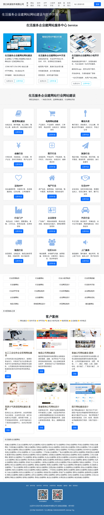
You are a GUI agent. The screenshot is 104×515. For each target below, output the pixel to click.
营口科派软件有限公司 (13, 4)
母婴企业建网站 (52, 465)
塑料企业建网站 (78, 472)
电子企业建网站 (59, 444)
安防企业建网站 (82, 447)
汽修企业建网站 (13, 449)
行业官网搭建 (90, 278)
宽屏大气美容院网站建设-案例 (18, 408)
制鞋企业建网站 (19, 462)
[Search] (83, 4)
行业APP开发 (14, 291)
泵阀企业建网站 (42, 447)
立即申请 (19, 81)
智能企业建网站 (85, 462)
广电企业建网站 (64, 452)
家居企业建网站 (63, 457)
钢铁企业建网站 (13, 475)
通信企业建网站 (25, 449)
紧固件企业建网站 (15, 457)
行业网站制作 (39, 291)
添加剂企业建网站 (29, 455)
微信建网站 (89, 304)
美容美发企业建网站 (34, 460)
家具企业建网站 (90, 457)
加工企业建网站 (49, 449)
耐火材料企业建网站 (77, 452)
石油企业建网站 (85, 475)
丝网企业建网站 (49, 475)
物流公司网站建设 (46, 352)
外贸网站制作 (65, 304)
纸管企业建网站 (42, 455)
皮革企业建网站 (37, 475)
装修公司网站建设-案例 (82, 352)
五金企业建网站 (23, 444)
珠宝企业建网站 (16, 465)
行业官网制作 (14, 278)
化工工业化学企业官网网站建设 (18, 354)
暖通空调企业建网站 (14, 455)
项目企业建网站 (18, 470)
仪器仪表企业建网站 (68, 447)
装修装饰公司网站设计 (48, 406)
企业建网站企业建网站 (72, 467)
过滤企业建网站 (37, 449)
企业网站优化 (90, 297)
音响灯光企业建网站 (33, 462)
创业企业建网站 (30, 470)
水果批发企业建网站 (66, 477)
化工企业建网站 (37, 472)
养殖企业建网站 (40, 477)
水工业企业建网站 (35, 452)
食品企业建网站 (52, 477)
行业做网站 (39, 284)
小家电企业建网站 (48, 462)
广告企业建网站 (18, 467)
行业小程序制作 (64, 278)
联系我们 (68, 4)
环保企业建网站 (83, 444)
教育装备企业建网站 (62, 460)
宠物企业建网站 (40, 465)
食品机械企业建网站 (81, 477)
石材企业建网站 (73, 475)
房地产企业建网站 (65, 472)
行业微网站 (14, 284)
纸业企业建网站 (54, 447)
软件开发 (38, 4)
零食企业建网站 (73, 462)
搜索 (97, 4)
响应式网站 (14, 304)
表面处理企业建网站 (50, 472)
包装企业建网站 (11, 452)
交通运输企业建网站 (55, 467)
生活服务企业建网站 (12, 439)
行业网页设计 (65, 284)
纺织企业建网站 (25, 472)
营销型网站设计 (39, 304)
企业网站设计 (65, 297)
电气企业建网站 (35, 444)
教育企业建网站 (30, 467)
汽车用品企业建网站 (75, 449)
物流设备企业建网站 (69, 455)
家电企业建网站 (38, 457)
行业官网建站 (65, 291)
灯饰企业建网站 (71, 444)
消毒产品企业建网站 (66, 465)
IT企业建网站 (27, 457)
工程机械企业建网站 (16, 447)
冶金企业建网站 (13, 472)
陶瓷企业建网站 (16, 477)
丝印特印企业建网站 (90, 449)
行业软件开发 (90, 284)
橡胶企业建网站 (25, 475)
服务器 (59, 4)
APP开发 (45, 4)
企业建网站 (39, 297)
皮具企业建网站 (61, 462)
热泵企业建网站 (83, 455)
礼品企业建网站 (51, 457)
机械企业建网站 (11, 444)
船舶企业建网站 (42, 470)
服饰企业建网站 (88, 460)
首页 (27, 4)
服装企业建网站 (49, 460)
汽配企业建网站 (30, 447)
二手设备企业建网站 (50, 452)
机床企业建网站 (47, 444)
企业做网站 (14, 297)
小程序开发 (52, 4)
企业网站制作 (90, 291)
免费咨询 (9, 81)
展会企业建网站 (87, 467)
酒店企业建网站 (21, 460)
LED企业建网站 (22, 452)
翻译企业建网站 (70, 470)
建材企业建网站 (82, 470)
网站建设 (32, 4)
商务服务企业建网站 (81, 465)
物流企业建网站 (42, 467)
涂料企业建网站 (61, 475)
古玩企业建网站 (76, 460)
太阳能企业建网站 (55, 455)
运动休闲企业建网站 (76, 457)
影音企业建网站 (28, 465)
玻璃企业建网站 (28, 477)
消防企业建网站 (61, 449)
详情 (8, 376)
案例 (64, 4)
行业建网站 (39, 278)
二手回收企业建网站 (55, 470)
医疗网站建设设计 (80, 406)
